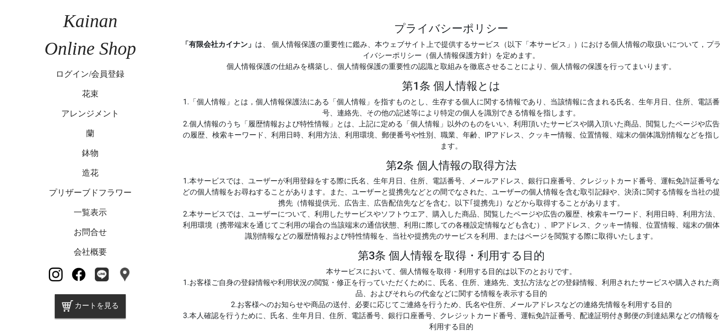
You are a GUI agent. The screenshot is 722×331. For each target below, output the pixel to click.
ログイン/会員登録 (90, 74)
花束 (90, 93)
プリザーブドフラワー (90, 192)
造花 (90, 172)
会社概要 (90, 252)
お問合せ (90, 232)
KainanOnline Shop (90, 35)
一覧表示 (90, 212)
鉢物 (90, 153)
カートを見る (90, 306)
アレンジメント (90, 113)
